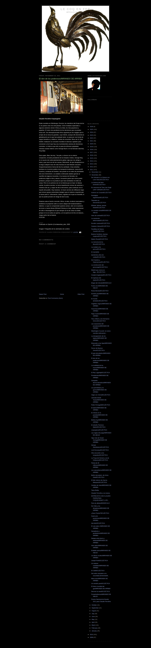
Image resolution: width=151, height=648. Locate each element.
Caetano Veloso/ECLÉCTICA (100, 226)
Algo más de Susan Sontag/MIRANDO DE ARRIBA (99, 440)
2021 (92, 141)
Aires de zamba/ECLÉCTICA (100, 215)
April (93, 622)
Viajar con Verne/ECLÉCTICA (100, 395)
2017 (92, 152)
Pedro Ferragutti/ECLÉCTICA (100, 405)
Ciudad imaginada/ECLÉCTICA (101, 275)
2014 (92, 161)
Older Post (81, 294)
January (94, 631)
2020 (92, 144)
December (95, 172)
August (94, 611)
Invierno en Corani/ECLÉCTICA (101, 192)
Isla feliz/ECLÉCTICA (98, 523)
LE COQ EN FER (75, 9)
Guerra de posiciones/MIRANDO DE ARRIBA (100, 518)
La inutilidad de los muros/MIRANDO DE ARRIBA (98, 368)
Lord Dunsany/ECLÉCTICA (100, 450)
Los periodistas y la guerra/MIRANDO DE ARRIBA (99, 390)
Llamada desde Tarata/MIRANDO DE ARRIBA (98, 400)
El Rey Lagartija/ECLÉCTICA (100, 372)
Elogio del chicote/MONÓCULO (101, 283)
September (95, 608)
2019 (92, 146)
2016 (92, 155)
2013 (92, 164)
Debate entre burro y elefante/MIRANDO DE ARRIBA (99, 540)
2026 (92, 126)
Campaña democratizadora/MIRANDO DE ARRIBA (101, 383)
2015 (92, 158)
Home (62, 294)
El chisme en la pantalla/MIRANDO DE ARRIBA (99, 415)
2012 (92, 167)
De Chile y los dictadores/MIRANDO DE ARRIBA (100, 508)
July (93, 613)
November (95, 175)
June (93, 616)
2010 (92, 634)
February (95, 628)
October (94, 605)
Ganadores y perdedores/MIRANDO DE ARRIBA (100, 533)
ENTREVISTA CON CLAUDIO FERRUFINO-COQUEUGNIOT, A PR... (100, 498)
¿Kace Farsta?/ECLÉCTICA (100, 513)
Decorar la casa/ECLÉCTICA (100, 591)
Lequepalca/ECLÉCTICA (99, 430)
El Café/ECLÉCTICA (97, 570)
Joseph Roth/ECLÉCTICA (99, 560)
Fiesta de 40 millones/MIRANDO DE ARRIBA (99, 465)
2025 (92, 129)
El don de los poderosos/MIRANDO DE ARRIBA (100, 360)
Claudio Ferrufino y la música (100, 493)
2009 (92, 637)
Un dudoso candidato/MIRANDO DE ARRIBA (100, 566)
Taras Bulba (95, 490)
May (93, 619)
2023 (92, 135)
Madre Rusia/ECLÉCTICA (99, 239)
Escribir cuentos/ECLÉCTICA (100, 223)
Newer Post (42, 294)
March (94, 625)
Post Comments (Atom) (55, 298)
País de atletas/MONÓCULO (100, 503)
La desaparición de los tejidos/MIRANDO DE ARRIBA (99, 338)
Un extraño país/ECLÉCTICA (100, 583)
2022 (92, 138)
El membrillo (95, 252)
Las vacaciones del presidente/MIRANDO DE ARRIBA (100, 326)
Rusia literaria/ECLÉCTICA (99, 291)
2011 (92, 169)
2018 (92, 149)
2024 (92, 132)
